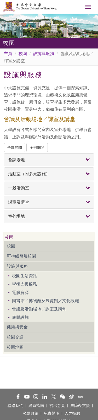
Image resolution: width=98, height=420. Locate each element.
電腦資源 (20, 292)
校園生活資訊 (24, 275)
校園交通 (15, 337)
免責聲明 (51, 413)
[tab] (49, 160)
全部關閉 (37, 147)
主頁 (8, 53)
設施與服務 (43, 53)
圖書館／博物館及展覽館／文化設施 (45, 300)
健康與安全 (17, 326)
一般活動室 (18, 188)
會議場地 (16, 159)
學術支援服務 (24, 284)
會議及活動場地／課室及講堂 (39, 309)
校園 (23, 53)
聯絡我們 (15, 405)
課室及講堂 (18, 202)
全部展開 (14, 147)
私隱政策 (30, 413)
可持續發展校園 (21, 256)
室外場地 (16, 216)
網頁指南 (36, 405)
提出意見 (57, 405)
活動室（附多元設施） (29, 173)
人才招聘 (72, 413)
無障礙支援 (80, 405)
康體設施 (20, 317)
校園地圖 (15, 347)
